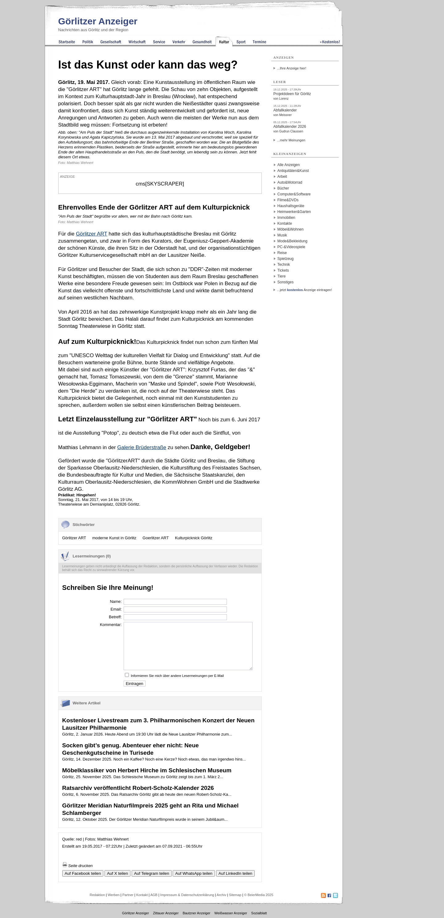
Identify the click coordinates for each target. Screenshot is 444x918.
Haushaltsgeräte (291, 205)
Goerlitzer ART (155, 538)
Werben (113, 895)
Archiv (221, 895)
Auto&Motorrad (290, 182)
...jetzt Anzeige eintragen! (304, 289)
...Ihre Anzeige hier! (291, 68)
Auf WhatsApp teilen (193, 873)
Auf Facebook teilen (83, 873)
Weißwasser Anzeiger (230, 913)
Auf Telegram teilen (151, 873)
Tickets (283, 270)
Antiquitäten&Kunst (293, 170)
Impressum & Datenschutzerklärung (187, 895)
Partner (128, 895)
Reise (282, 252)
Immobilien (286, 217)
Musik (282, 235)
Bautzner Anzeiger (196, 913)
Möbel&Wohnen (291, 229)
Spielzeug (286, 258)
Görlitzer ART (74, 538)
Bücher (283, 188)
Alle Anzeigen (289, 164)
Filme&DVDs (288, 200)
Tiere (282, 276)
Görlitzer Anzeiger (98, 21)
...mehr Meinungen (291, 140)
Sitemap (235, 895)
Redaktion (97, 895)
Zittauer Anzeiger (166, 913)
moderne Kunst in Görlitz (114, 538)
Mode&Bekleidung (292, 241)
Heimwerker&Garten (294, 211)
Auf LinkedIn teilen (236, 873)
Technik (284, 264)
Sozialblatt (259, 913)
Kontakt (142, 895)
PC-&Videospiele (292, 246)
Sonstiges (286, 282)
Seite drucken (77, 865)
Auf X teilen (117, 873)
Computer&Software (294, 194)
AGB (153, 895)
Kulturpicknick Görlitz (193, 538)
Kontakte (285, 223)
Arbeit (282, 176)
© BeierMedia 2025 (258, 895)
